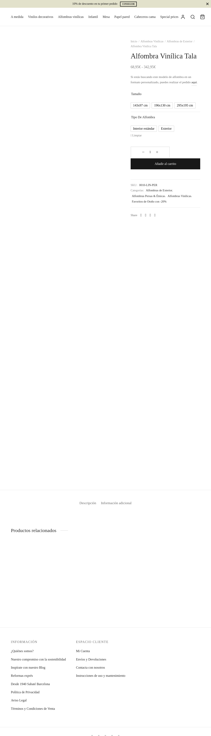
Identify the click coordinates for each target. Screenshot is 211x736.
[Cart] (202, 16)
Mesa (106, 17)
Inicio (137, 43)
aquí (136, 89)
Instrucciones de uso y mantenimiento (100, 675)
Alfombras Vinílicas (155, 43)
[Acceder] (182, 16)
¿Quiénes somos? (22, 651)
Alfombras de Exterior (183, 43)
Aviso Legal (19, 700)
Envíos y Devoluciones (91, 659)
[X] (153, 211)
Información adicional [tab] (117, 505)
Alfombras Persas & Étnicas (151, 191)
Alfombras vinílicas (71, 17)
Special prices (169, 17)
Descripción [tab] (86, 505)
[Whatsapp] (144, 211)
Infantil (93, 17)
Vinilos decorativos (40, 17)
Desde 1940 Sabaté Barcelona (30, 684)
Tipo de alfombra (146, 124)
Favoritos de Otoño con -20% (152, 197)
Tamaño (139, 101)
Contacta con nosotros (90, 667)
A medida (17, 17)
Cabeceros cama (144, 17)
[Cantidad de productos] (145, 159)
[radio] (144, 113)
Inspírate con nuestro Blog (28, 667)
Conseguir (128, 4)
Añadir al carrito (178, 159)
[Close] (207, 3)
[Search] (192, 16)
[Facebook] (149, 211)
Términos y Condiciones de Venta (33, 708)
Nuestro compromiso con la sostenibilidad (38, 659)
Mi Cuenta (83, 651)
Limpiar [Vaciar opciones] (140, 143)
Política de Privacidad (25, 692)
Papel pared (122, 17)
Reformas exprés (22, 675)
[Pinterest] (158, 211)
